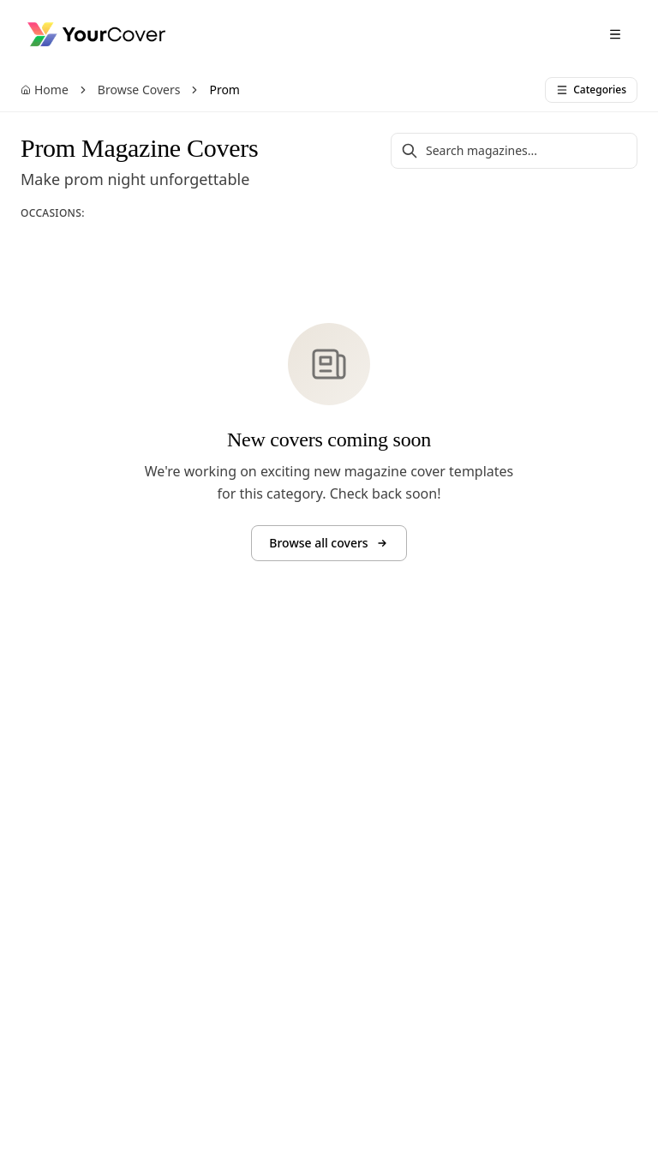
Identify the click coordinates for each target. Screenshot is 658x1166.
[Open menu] (615, 34)
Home (45, 89)
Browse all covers (328, 543)
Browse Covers (139, 89)
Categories (591, 89)
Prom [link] (224, 89)
